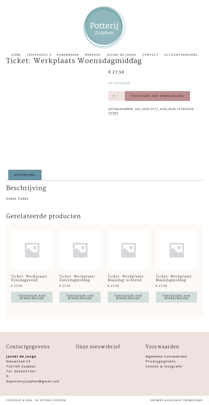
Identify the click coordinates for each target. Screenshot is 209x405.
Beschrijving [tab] (24, 175)
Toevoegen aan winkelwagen (157, 96)
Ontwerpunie (193, 400)
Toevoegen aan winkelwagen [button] (32, 297)
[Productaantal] (115, 96)
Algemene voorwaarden (166, 356)
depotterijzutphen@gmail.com (33, 381)
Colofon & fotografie (164, 366)
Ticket (113, 113)
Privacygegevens (161, 361)
